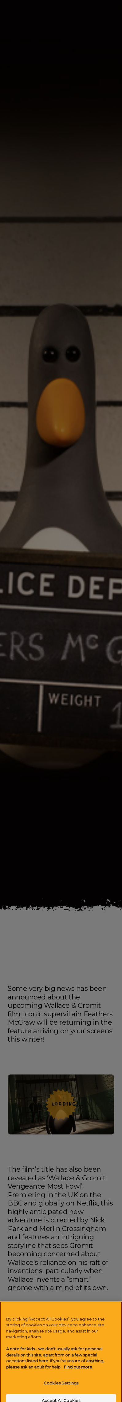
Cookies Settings (61, 1386)
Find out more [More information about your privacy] (78, 1370)
